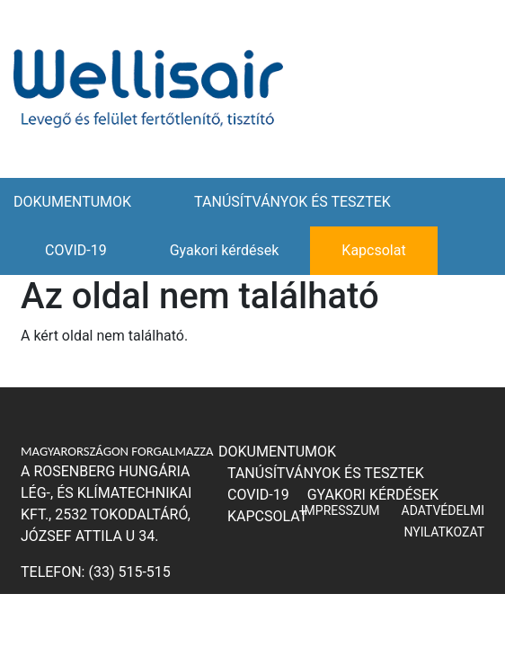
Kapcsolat (373, 250)
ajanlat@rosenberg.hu (110, 607)
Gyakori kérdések (224, 250)
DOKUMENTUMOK (72, 201)
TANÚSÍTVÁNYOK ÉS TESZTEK (292, 201)
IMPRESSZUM (340, 510)
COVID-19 (76, 250)
